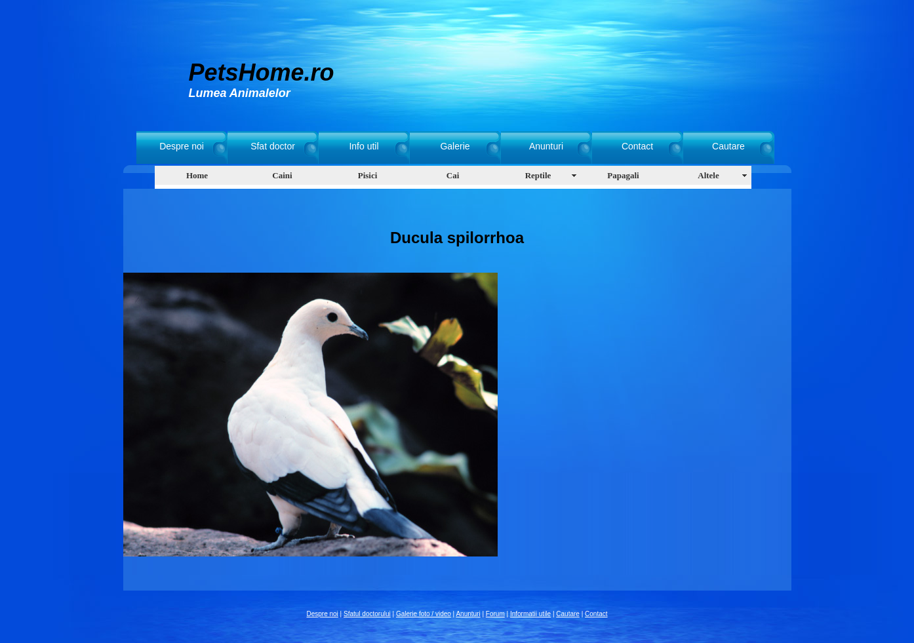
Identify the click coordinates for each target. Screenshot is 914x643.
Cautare (728, 146)
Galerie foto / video (423, 613)
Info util (363, 146)
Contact (637, 146)
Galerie (454, 146)
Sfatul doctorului (367, 613)
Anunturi (546, 146)
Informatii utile (530, 613)
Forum (495, 613)
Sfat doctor (272, 146)
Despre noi (181, 146)
